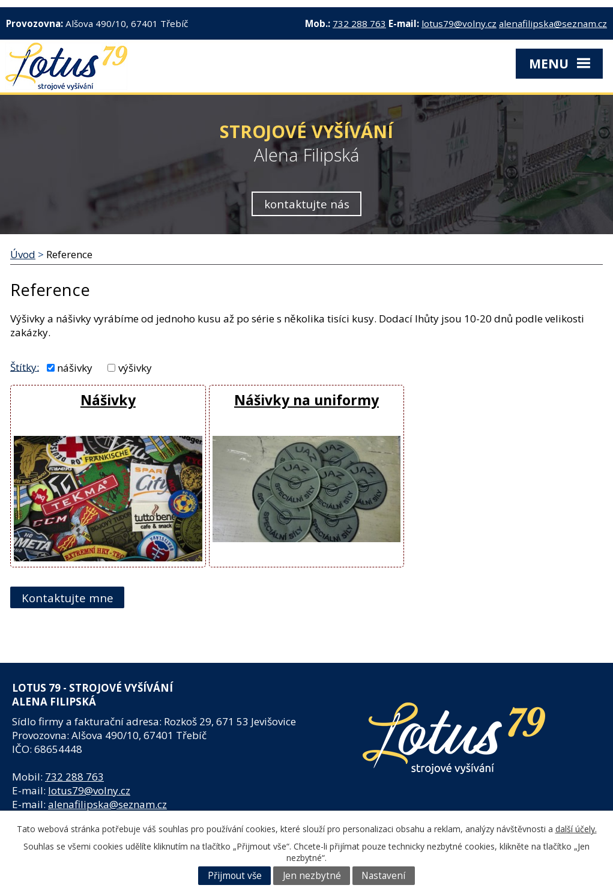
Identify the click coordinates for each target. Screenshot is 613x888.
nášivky (74, 368)
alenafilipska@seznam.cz (553, 23)
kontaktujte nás (306, 203)
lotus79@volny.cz (459, 23)
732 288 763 (359, 23)
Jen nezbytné (312, 875)
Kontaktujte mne (67, 597)
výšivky (135, 368)
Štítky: (24, 366)
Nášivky (108, 399)
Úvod (22, 254)
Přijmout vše (235, 875)
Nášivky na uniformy (306, 399)
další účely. (576, 829)
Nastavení (383, 875)
